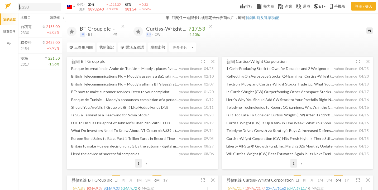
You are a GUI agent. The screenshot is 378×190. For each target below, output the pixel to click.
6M (157, 180)
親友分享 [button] (9, 31)
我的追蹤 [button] (9, 19)
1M (139, 180)
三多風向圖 (81, 47)
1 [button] (138, 163)
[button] (38, 6)
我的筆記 (106, 47)
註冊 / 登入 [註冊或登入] (363, 6)
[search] (39, 7)
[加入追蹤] (71, 31)
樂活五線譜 (132, 47)
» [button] (146, 163)
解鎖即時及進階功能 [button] (262, 17)
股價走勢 (157, 47)
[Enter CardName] (182, 47)
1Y (165, 180)
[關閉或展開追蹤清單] (64, 17)
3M (148, 180)
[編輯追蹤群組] (9, 43)
